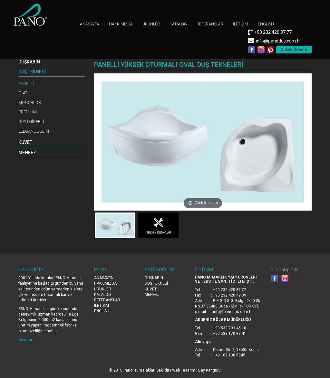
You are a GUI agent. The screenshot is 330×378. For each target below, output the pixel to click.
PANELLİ (26, 83)
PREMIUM (27, 111)
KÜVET (25, 142)
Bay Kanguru (209, 370)
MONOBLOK (29, 102)
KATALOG (178, 24)
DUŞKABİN (29, 61)
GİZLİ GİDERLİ (31, 121)
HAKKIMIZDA (121, 24)
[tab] (51, 62)
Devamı (25, 339)
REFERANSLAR (210, 24)
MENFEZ (27, 152)
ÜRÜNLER (151, 24)
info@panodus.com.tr (278, 40)
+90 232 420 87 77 (273, 32)
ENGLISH (266, 24)
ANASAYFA (89, 24)
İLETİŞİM (240, 24)
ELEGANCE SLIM (33, 131)
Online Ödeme (294, 49)
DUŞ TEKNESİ (32, 71)
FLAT (22, 92)
